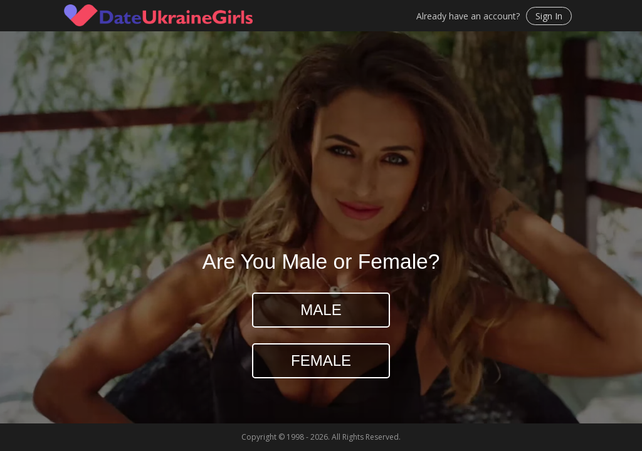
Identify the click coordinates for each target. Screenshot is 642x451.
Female (321, 360)
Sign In (548, 16)
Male (320, 309)
